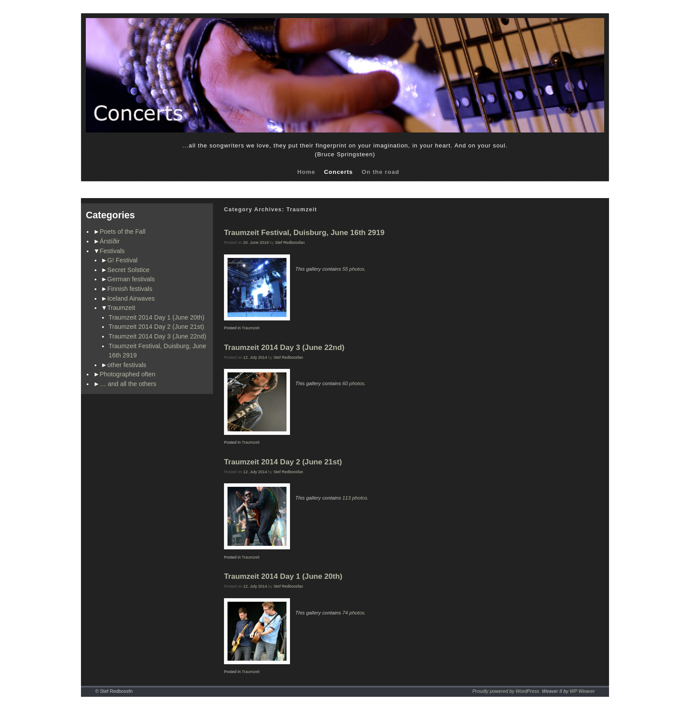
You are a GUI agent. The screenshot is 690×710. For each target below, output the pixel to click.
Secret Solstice (128, 269)
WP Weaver (582, 691)
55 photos (353, 269)
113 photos (354, 497)
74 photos (353, 612)
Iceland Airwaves (131, 298)
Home (306, 172)
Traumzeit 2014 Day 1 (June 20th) (157, 317)
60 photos (353, 383)
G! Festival (122, 260)
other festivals (127, 364)
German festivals (131, 279)
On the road (381, 172)
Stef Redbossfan (290, 242)
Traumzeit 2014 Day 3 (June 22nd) (157, 336)
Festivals (112, 250)
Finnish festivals (129, 288)
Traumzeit (121, 307)
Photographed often (127, 374)
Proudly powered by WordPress (505, 691)
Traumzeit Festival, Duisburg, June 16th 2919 (304, 232)
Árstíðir (110, 241)
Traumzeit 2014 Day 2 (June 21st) (156, 326)
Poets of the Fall (123, 231)
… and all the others (128, 383)
